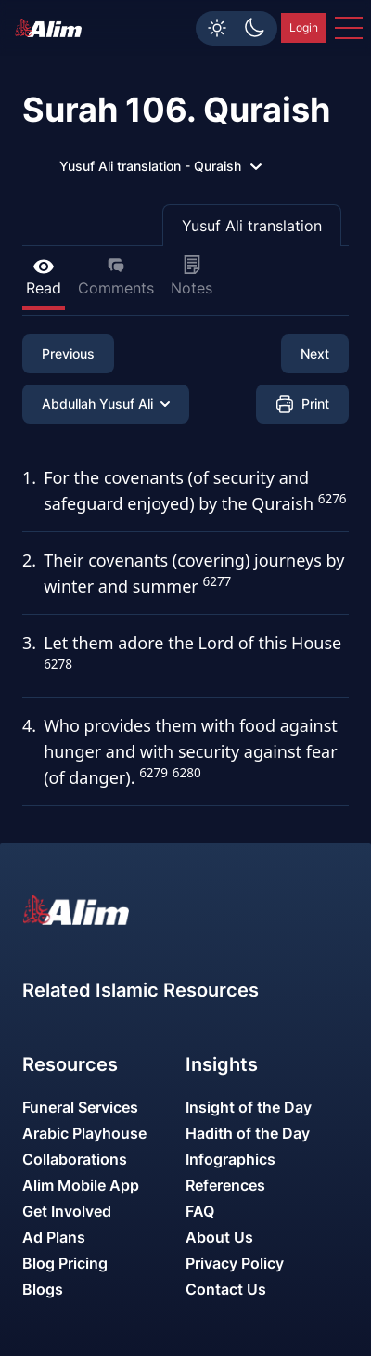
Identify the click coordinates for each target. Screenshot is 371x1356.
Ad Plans (53, 1237)
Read (43, 276)
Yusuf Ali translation (252, 225)
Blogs (42, 1289)
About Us (219, 1237)
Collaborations (74, 1159)
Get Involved (66, 1211)
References (225, 1185)
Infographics (230, 1159)
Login (303, 27)
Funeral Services (80, 1107)
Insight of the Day (249, 1107)
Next (315, 353)
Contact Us (226, 1289)
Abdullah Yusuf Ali (106, 403)
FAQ (200, 1211)
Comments (116, 276)
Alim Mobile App (80, 1185)
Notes (191, 276)
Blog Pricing (65, 1263)
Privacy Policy (235, 1263)
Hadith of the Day (248, 1133)
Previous (68, 353)
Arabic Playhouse (84, 1133)
